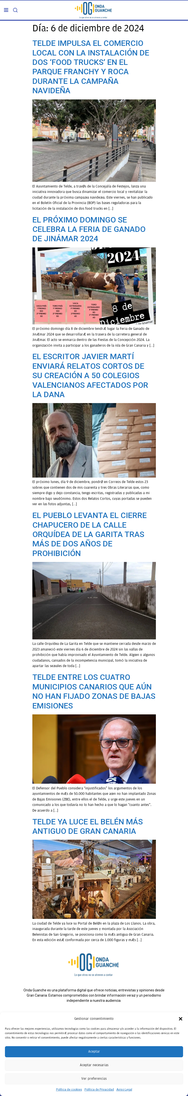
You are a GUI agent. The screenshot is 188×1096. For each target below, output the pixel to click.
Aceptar (94, 1051)
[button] (180, 1018)
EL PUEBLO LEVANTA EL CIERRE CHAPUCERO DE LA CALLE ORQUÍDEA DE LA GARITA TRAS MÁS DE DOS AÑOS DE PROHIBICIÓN (89, 534)
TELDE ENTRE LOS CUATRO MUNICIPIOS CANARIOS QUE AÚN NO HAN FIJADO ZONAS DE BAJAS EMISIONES (93, 691)
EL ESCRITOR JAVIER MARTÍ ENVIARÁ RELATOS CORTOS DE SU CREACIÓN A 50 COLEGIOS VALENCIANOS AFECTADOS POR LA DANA (90, 375)
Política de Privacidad (99, 1089)
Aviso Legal (124, 1089)
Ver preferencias (94, 1079)
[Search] (15, 10)
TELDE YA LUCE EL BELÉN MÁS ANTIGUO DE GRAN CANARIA (87, 826)
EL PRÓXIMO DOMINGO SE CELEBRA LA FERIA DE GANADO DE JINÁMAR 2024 (89, 229)
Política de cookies (69, 1089)
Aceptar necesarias (94, 1065)
